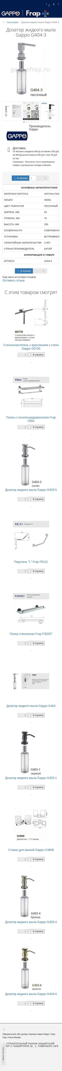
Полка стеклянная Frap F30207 (31, 634)
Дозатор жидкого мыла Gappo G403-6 (31, 994)
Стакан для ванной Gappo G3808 (31, 850)
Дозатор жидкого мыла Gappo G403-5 (31, 489)
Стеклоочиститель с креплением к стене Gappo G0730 (31, 346)
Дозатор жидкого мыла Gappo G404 (31, 706)
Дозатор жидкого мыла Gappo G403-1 (31, 778)
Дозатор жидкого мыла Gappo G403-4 (31, 922)
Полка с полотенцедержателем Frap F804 (31, 419)
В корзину (20, 178)
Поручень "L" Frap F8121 (31, 562)
